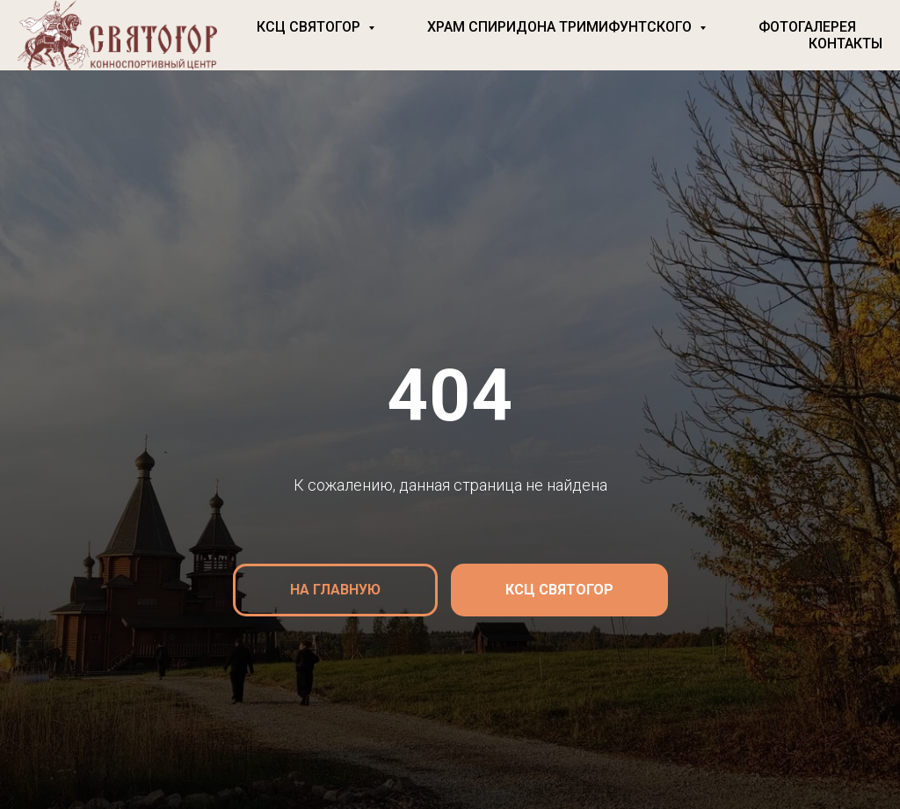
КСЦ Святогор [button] (310, 26)
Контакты (845, 43)
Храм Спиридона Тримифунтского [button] (561, 26)
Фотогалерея (807, 26)
